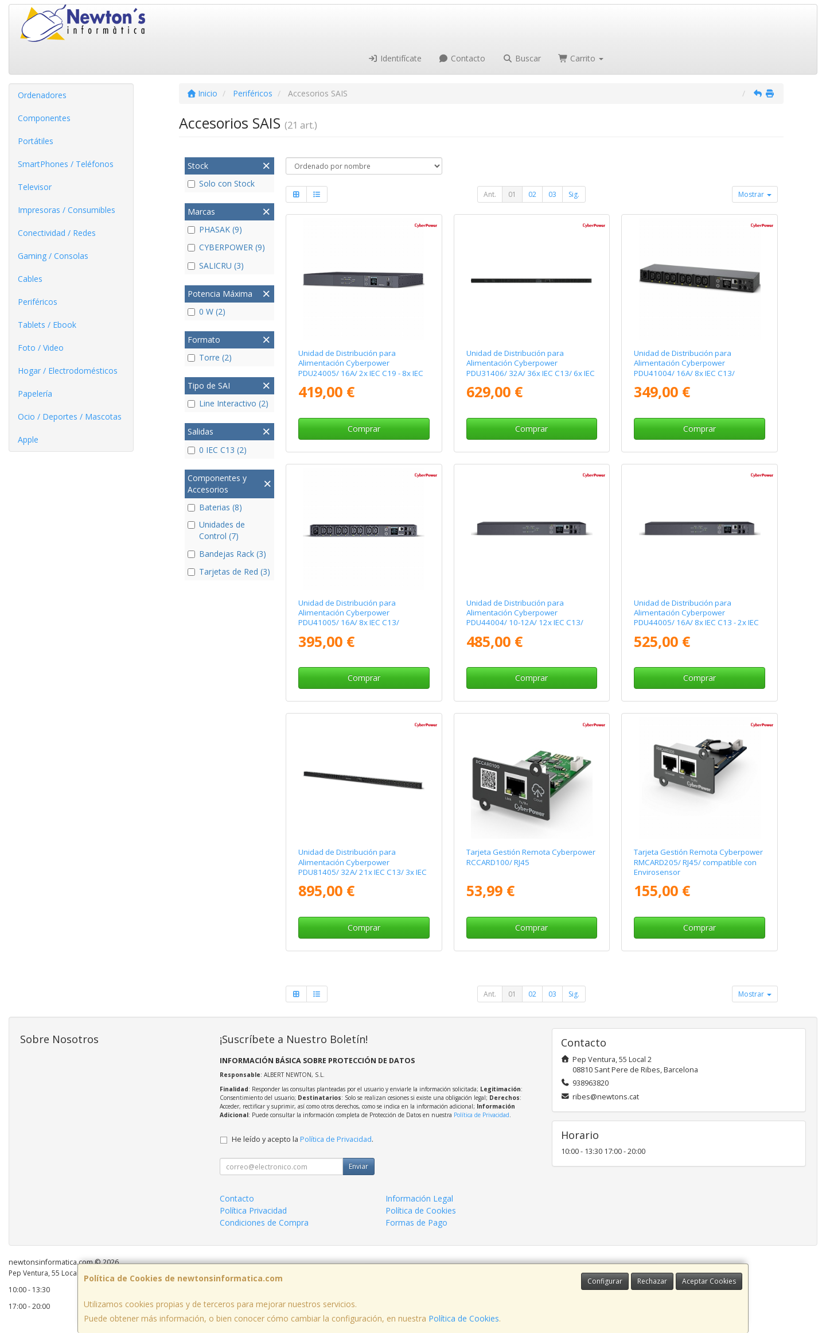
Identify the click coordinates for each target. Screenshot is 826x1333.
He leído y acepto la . (302, 1139)
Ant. (490, 194)
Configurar (604, 1281)
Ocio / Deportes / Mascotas (70, 416)
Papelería (35, 393)
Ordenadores (42, 95)
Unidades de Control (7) (216, 530)
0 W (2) (206, 311)
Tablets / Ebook (47, 324)
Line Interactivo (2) (228, 403)
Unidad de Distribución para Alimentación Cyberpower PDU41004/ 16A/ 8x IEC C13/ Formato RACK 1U (684, 368)
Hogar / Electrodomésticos (68, 370)
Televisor (35, 186)
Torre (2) (210, 357)
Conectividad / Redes (57, 232)
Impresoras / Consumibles (66, 209)
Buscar (521, 58)
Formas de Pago (416, 1222)
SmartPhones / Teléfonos (66, 163)
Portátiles (35, 140)
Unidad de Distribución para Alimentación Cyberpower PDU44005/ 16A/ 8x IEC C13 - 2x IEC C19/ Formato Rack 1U (696, 618)
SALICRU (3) (216, 265)
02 (532, 194)
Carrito (581, 58)
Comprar (364, 428)
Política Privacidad (253, 1210)
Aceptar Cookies (709, 1281)
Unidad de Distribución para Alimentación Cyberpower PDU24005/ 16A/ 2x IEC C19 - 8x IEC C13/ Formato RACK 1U (360, 368)
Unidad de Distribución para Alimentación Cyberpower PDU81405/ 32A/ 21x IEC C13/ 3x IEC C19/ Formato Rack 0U (362, 867)
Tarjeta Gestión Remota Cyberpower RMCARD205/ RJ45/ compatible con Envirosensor (698, 862)
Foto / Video (41, 347)
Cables (30, 278)
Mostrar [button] (755, 194)
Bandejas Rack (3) (227, 553)
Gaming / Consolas (53, 255)
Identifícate (395, 58)
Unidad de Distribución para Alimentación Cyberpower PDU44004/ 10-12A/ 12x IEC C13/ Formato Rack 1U (524, 618)
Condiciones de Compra (264, 1222)
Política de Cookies (463, 1318)
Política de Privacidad (481, 1115)
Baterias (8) (215, 507)
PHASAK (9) (215, 229)
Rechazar (652, 1281)
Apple (28, 439)
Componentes (44, 118)
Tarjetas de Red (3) (229, 571)
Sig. (573, 194)
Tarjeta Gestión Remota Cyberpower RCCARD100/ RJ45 (530, 857)
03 (552, 194)
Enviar (358, 1166)
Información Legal (419, 1198)
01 (512, 194)
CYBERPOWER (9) (226, 247)
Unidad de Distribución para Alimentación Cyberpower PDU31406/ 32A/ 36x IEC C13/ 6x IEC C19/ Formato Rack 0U (530, 368)
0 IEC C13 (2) (217, 449)
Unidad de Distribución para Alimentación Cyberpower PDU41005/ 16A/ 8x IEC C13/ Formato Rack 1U (348, 618)
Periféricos (37, 301)
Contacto (462, 58)
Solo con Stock (221, 183)
